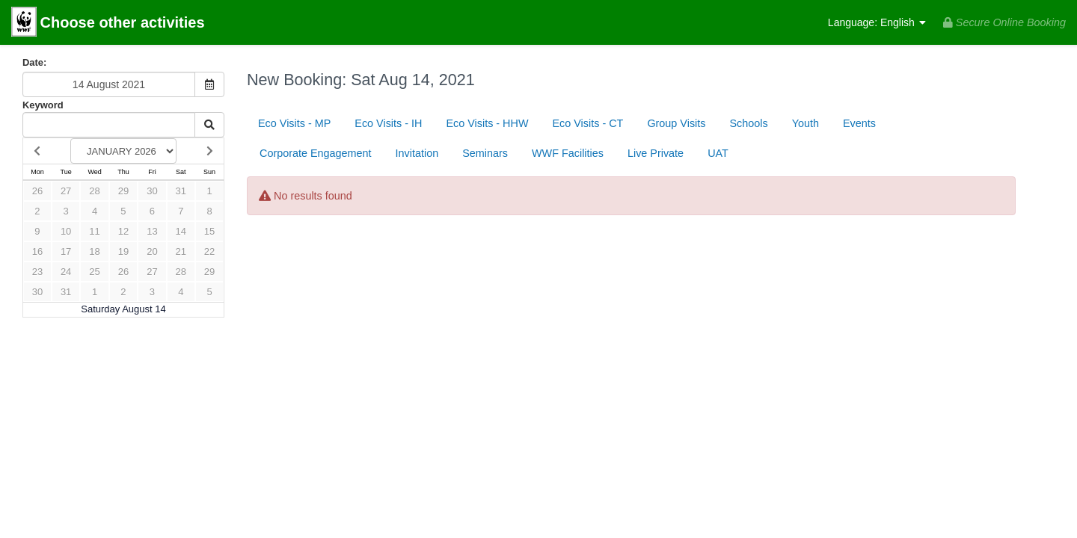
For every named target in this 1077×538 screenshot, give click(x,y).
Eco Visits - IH (388, 123)
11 (94, 231)
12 (123, 231)
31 (181, 191)
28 (94, 191)
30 (152, 191)
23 (37, 271)
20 (152, 251)
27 (66, 191)
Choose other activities (108, 23)
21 (181, 251)
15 (209, 231)
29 (123, 191)
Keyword (43, 105)
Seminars (485, 153)
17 (66, 251)
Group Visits (676, 123)
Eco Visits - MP (294, 123)
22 (209, 251)
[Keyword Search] (108, 124)
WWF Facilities (568, 153)
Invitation (417, 153)
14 (181, 231)
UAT (718, 153)
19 (123, 251)
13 (152, 231)
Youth (805, 123)
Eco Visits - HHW (487, 123)
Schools (749, 123)
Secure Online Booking (1004, 22)
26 (37, 191)
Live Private (656, 153)
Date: (34, 62)
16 (37, 251)
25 (94, 271)
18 (94, 251)
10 (66, 231)
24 (66, 271)
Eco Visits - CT (587, 123)
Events (859, 123)
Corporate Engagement (316, 153)
